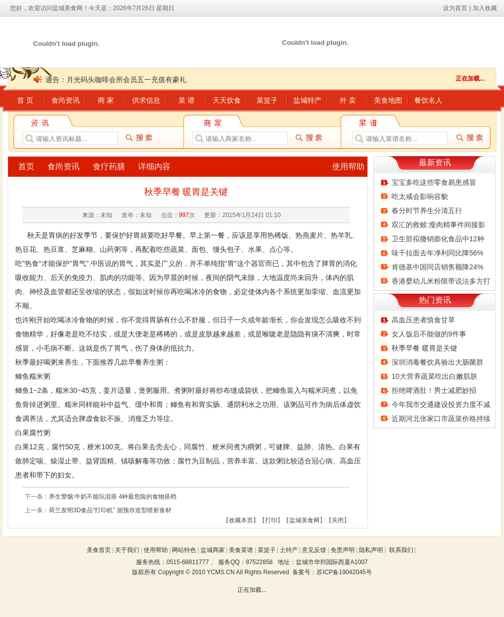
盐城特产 (307, 100)
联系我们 (401, 550)
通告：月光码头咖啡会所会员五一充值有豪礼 (115, 80)
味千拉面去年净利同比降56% (437, 253)
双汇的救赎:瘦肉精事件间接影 (438, 225)
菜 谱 (186, 100)
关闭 (338, 520)
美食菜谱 (241, 550)
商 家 (106, 100)
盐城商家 (213, 550)
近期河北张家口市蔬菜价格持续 (441, 419)
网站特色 (184, 550)
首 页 (25, 100)
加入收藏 (485, 8)
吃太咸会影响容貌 (420, 196)
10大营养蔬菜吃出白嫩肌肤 (434, 376)
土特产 (289, 550)
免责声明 (343, 550)
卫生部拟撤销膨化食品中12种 (438, 239)
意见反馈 (314, 550)
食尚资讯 (65, 100)
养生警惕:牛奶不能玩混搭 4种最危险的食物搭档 (112, 496)
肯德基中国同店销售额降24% (437, 267)
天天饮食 (227, 100)
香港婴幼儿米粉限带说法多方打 (441, 281)
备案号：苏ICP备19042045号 (331, 572)
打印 (271, 520)
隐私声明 (371, 550)
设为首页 (455, 8)
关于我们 (127, 550)
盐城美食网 (304, 520)
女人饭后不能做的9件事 (429, 334)
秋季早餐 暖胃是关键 (424, 348)
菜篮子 (267, 100)
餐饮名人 (428, 100)
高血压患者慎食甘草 (423, 320)
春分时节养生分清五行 (427, 211)
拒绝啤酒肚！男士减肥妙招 (434, 390)
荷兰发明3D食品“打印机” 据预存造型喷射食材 (110, 510)
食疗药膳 (109, 166)
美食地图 (388, 100)
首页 (26, 166)
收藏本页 (241, 520)
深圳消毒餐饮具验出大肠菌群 (437, 362)
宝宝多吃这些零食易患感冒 (434, 182)
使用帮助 (348, 166)
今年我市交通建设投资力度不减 (441, 404)
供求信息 (146, 100)
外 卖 (348, 100)
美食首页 (99, 550)
